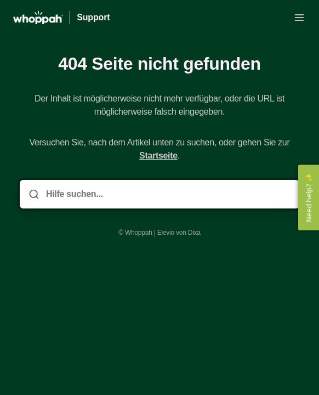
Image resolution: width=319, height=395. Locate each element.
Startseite (158, 155)
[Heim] (38, 18)
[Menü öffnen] (299, 17)
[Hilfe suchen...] (167, 194)
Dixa (194, 232)
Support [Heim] (93, 17)
